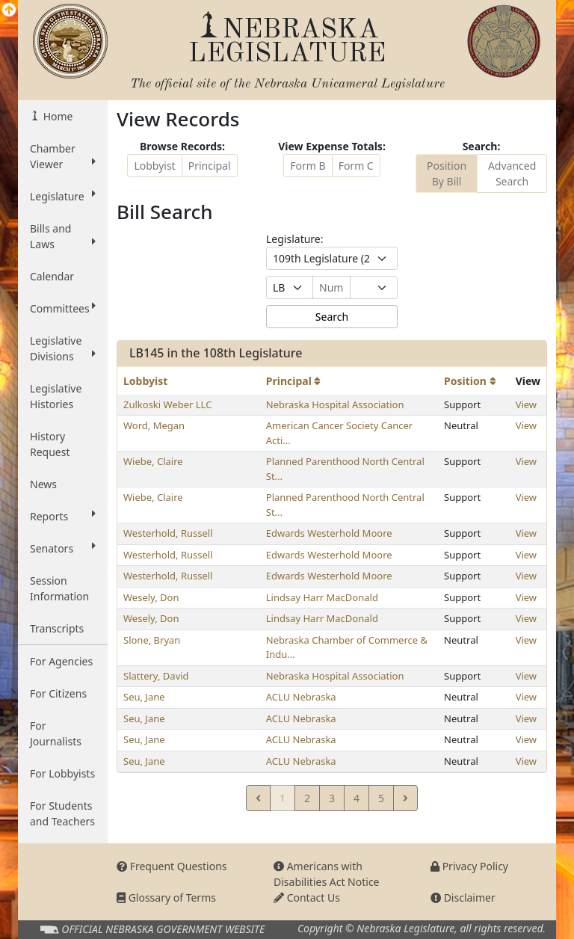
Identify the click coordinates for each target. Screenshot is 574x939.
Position (470, 381)
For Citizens (58, 693)
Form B (307, 165)
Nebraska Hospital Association (335, 404)
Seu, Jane (144, 697)
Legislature (63, 195)
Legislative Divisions (63, 348)
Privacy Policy (469, 866)
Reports (63, 515)
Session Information (59, 588)
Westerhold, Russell (168, 533)
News (43, 484)
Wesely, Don (151, 597)
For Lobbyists (62, 773)
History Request (50, 444)
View (526, 404)
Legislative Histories (55, 396)
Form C (356, 165)
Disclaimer (463, 897)
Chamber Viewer (63, 156)
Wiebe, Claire (153, 461)
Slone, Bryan (151, 640)
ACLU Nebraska (301, 697)
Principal (209, 165)
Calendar (52, 276)
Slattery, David (156, 676)
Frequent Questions (172, 866)
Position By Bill (446, 173)
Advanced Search (512, 173)
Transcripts (57, 628)
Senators (63, 548)
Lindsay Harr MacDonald (322, 597)
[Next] (405, 798)
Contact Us (307, 897)
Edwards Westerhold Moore (329, 533)
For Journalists (55, 733)
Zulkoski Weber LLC (167, 404)
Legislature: (294, 239)
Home (56, 116)
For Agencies (61, 661)
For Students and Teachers (62, 813)
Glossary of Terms (166, 897)
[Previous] (258, 798)
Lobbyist (154, 165)
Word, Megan (154, 425)
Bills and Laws (63, 236)
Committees (63, 308)
